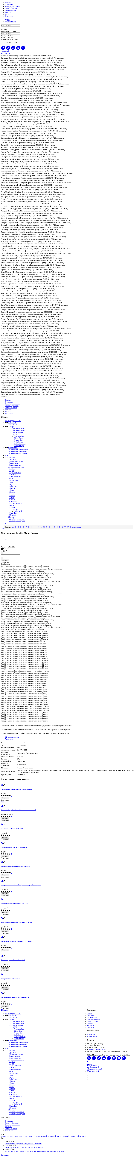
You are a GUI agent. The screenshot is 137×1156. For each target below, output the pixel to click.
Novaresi (12, 515)
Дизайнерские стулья (17, 521)
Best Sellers (12, 423)
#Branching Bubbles (43, 1136)
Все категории (75, 527)
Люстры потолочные (17, 430)
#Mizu (61, 1136)
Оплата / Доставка (11, 8)
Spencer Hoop (18, 440)
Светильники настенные (18, 453)
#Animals (10, 1136)
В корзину (5, 560)
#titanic (84, 1136)
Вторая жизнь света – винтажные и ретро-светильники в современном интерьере (34, 1151)
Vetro (11, 482)
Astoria (11, 498)
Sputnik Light (18, 442)
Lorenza (15, 509)
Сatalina (12, 488)
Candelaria (13, 501)
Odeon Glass (18, 438)
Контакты (8, 14)
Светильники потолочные (18, 450)
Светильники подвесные (18, 451)
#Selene (78, 1136)
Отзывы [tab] (9, 739)
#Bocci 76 (31, 1136)
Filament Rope (19, 446)
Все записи (5, 1155)
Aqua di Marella (15, 473)
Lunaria (12, 496)
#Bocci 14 (17, 1136)
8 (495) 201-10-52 (7, 35)
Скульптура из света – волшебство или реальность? (24, 1147)
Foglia (11, 505)
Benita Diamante (15, 476)
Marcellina (13, 513)
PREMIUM (13, 424)
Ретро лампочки (15, 465)
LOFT (15, 434)
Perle (11, 484)
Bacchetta (12, 475)
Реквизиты (9, 16)
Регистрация (10, 22)
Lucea (11, 494)
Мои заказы (91, 1034)
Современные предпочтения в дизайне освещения (23, 1144)
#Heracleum (54, 1136)
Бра (6, 455)
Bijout (11, 471)
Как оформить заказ (12, 6)
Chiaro (11, 490)
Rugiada (12, 469)
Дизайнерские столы (16, 519)
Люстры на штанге (16, 432)
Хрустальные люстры (16, 467)
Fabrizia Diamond (15, 503)
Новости (8, 12)
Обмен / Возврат (11, 10)
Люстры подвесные (16, 428)
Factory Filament (19, 444)
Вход (7, 20)
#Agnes (3, 1136)
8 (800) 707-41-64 (7, 37)
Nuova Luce (13, 480)
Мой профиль (92, 1036)
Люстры (11, 426)
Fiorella (12, 492)
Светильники (13, 448)
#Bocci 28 (24, 1136)
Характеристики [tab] (12, 737)
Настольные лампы (16, 461)
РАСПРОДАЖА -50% (13, 421)
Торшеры (12, 459)
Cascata (12, 500)
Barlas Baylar (18, 511)
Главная (8, 3)
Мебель (11, 517)
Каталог (4, 1010)
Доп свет (11, 457)
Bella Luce (13, 486)
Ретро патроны (14, 463)
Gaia (11, 478)
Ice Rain (12, 507)
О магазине (9, 4)
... (5, 523)
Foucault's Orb (19, 436)
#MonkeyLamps (69, 1136)
